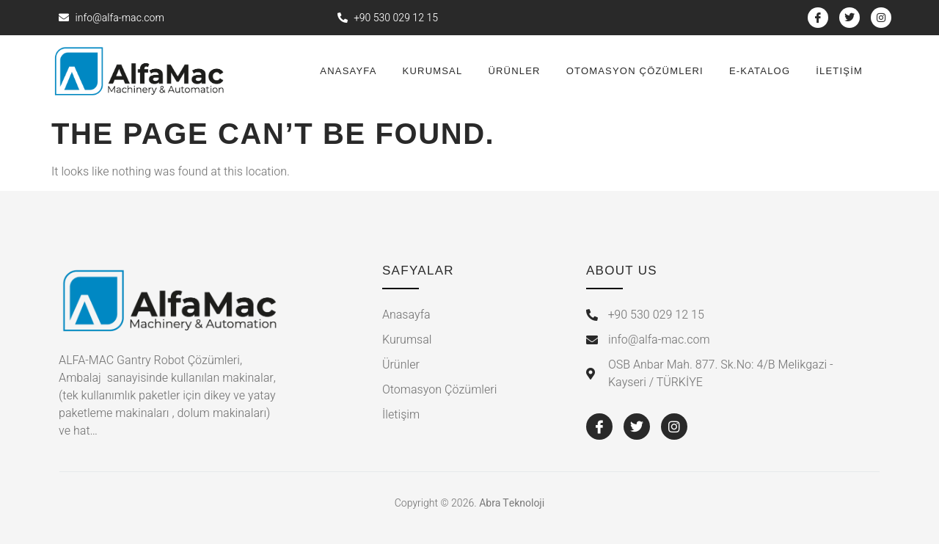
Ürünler (514, 70)
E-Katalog (759, 70)
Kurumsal (433, 70)
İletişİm (839, 70)
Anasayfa (348, 70)
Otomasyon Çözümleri (635, 70)
